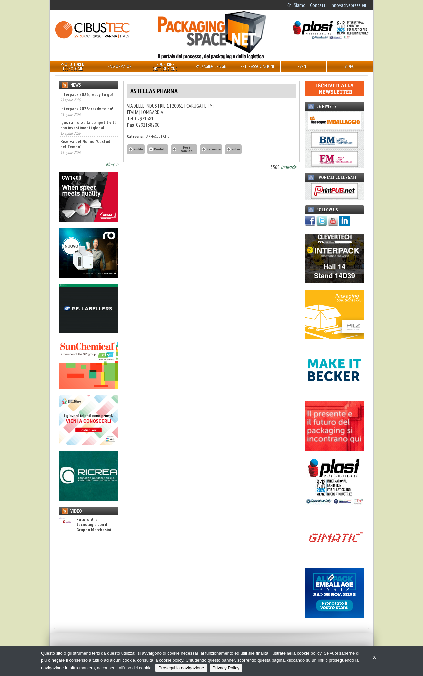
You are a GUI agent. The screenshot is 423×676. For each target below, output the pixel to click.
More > (112, 164)
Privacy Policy (225, 667)
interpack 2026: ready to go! (86, 108)
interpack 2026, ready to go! (86, 94)
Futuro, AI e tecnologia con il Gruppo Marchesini (85, 524)
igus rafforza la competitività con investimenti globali (88, 125)
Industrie (288, 167)
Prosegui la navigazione (181, 667)
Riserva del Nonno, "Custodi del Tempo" (85, 144)
